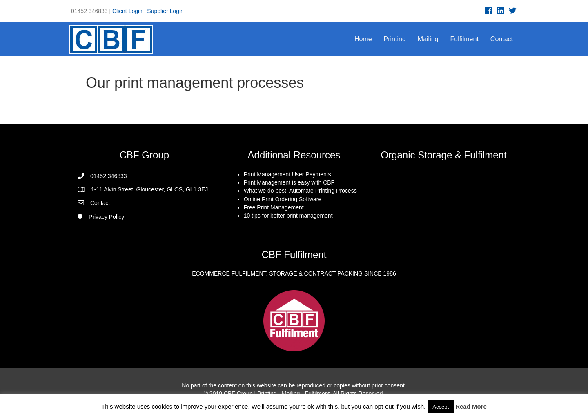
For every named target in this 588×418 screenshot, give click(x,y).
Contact (501, 39)
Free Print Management (274, 207)
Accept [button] (440, 407)
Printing (395, 39)
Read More (471, 406)
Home (363, 39)
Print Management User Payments (287, 174)
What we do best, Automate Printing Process (300, 190)
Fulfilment (464, 39)
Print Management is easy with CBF (289, 182)
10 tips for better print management (288, 215)
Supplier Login (165, 11)
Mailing (428, 39)
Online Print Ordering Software (283, 199)
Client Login (127, 11)
